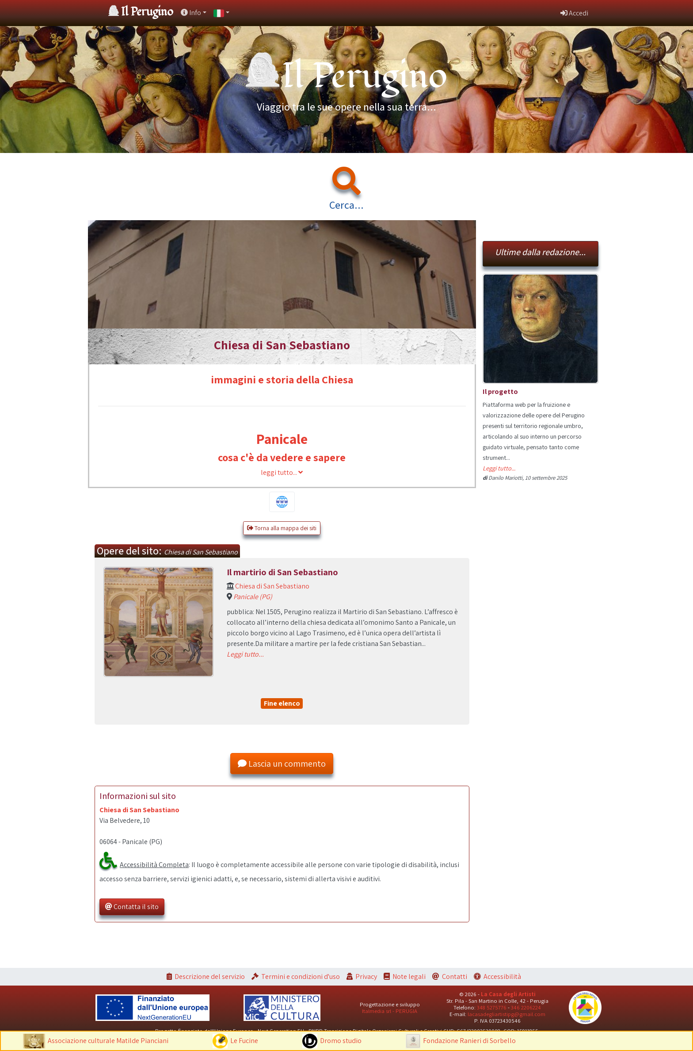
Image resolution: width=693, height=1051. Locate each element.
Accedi (574, 13)
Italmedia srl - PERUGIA (389, 1011)
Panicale (282, 438)
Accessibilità (502, 976)
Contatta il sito (132, 906)
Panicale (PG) (252, 596)
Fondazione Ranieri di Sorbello (469, 1040)
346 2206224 (526, 1007)
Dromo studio (341, 1040)
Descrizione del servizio (210, 976)
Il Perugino (147, 12)
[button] (221, 13)
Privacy (366, 976)
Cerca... (346, 205)
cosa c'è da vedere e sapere (282, 457)
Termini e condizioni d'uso (300, 976)
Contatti (454, 976)
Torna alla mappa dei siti (281, 528)
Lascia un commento (282, 763)
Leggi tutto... (245, 654)
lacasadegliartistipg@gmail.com (506, 1014)
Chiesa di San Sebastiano (272, 586)
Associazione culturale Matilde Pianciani (108, 1040)
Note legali (409, 976)
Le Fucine (244, 1040)
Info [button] (191, 12)
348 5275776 (491, 1007)
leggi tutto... (282, 472)
